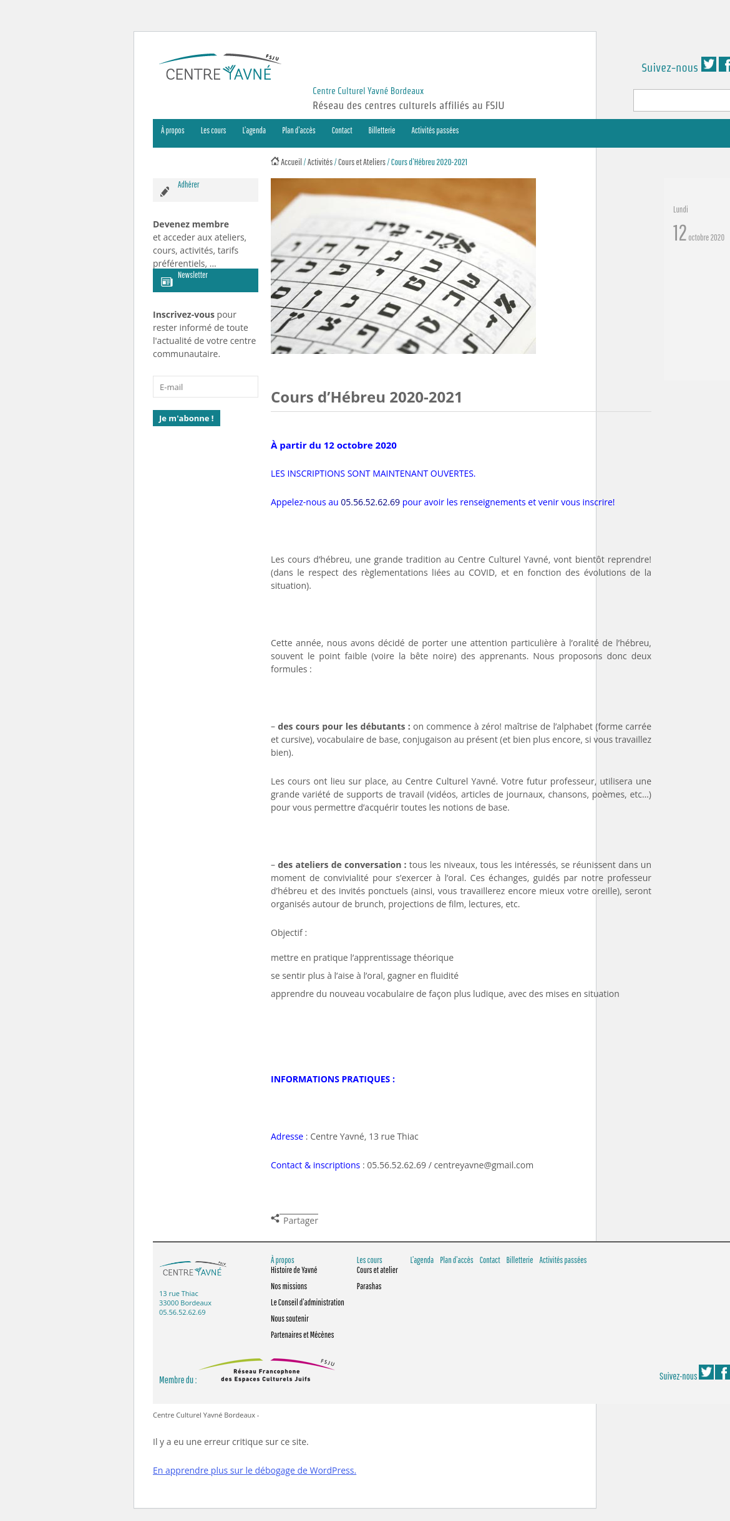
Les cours (213, 130)
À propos (173, 130)
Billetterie (382, 130)
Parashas (369, 1286)
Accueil (291, 161)
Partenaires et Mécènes (302, 1335)
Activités (320, 161)
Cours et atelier (377, 1270)
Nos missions (289, 1286)
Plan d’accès (299, 130)
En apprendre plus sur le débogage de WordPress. (254, 1470)
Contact (342, 130)
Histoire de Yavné (294, 1270)
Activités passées (435, 130)
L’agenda (254, 130)
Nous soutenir (290, 1318)
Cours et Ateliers (362, 161)
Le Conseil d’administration (307, 1302)
